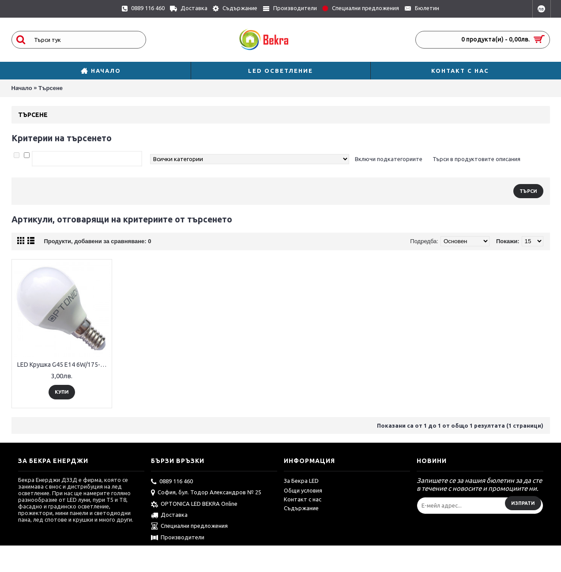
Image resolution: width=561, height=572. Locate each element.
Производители (177, 538)
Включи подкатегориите (388, 159)
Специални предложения (189, 527)
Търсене (50, 88)
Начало (21, 88)
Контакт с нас (302, 499)
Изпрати (523, 503)
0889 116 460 (172, 482)
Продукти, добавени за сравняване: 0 (97, 241)
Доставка (169, 515)
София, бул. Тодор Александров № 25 (206, 493)
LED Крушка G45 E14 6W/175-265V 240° (63, 364)
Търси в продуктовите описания (476, 159)
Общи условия (303, 490)
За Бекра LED (301, 481)
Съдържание (301, 508)
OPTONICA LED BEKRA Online (194, 504)
